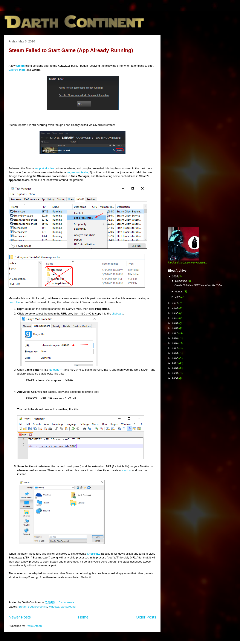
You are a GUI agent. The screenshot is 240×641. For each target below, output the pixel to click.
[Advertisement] (44, 83)
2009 (175, 373)
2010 (175, 368)
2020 (175, 323)
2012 (175, 358)
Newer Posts (20, 617)
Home (83, 617)
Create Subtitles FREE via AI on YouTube (198, 285)
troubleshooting (37, 606)
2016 (175, 338)
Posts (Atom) (34, 625)
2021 (175, 317)
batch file (14, 302)
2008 (175, 378)
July (177, 296)
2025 (175, 276)
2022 (175, 312)
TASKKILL (93, 553)
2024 (175, 302)
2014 (175, 347)
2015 (175, 343)
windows (54, 606)
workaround (68, 606)
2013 (175, 353)
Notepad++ (56, 369)
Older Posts (146, 617)
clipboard (117, 313)
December (181, 280)
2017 (175, 332)
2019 (175, 328)
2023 (175, 307)
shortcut (126, 470)
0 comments (66, 602)
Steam (22, 606)
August (179, 291)
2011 (175, 363)
